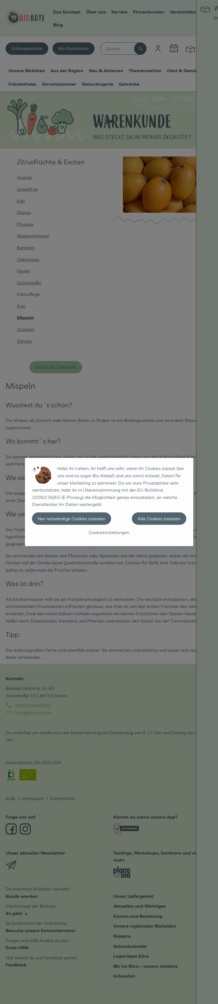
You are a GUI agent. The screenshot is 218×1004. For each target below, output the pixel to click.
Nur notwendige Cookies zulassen (71, 518)
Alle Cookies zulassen (159, 518)
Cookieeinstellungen (109, 532)
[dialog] (109, 502)
